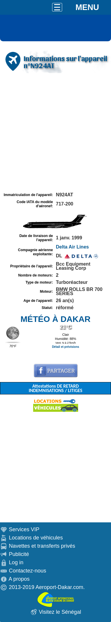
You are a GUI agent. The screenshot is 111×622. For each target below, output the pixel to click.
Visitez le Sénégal (60, 612)
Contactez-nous (27, 571)
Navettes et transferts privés (42, 546)
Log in (16, 562)
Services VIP (24, 529)
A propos (19, 579)
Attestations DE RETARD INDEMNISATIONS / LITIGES (55, 388)
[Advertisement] (55, 133)
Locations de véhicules (36, 538)
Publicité (19, 554)
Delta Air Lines (72, 246)
